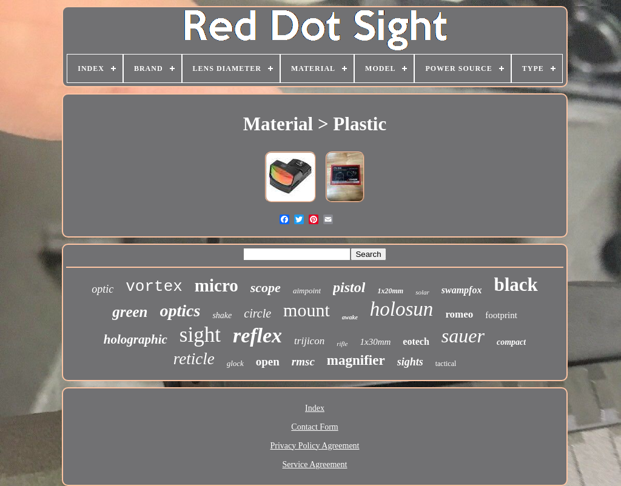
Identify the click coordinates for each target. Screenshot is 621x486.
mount (306, 310)
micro (216, 285)
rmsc (303, 361)
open (268, 361)
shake (222, 315)
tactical (446, 363)
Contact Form (314, 426)
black (515, 284)
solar (422, 292)
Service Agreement (315, 464)
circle (257, 313)
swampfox (461, 290)
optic (102, 289)
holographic (135, 339)
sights (410, 362)
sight (200, 335)
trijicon (309, 341)
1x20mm (390, 291)
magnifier (356, 360)
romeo (459, 314)
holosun (402, 309)
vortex (154, 287)
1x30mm (375, 342)
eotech (416, 341)
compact (511, 342)
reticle (194, 359)
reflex (257, 335)
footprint (501, 315)
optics (180, 310)
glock (235, 363)
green (129, 312)
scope (265, 287)
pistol (349, 287)
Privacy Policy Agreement (315, 445)
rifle (342, 343)
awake (350, 317)
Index (314, 408)
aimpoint (307, 290)
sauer (463, 336)
